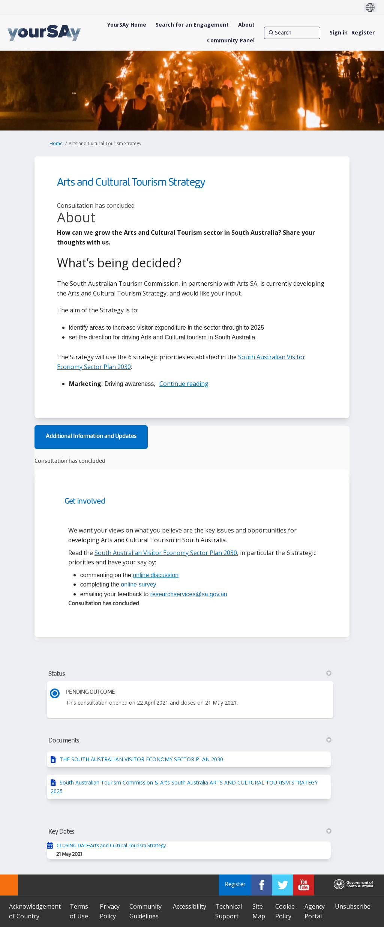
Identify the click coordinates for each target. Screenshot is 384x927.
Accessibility (189, 906)
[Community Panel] (230, 40)
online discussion (155, 575)
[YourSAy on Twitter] (282, 885)
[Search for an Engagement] (192, 25)
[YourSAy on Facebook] (261, 885)
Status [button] (190, 673)
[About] (246, 25)
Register (363, 32)
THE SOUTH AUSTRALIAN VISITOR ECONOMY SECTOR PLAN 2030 (141, 759)
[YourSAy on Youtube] (303, 885)
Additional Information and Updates (91, 437)
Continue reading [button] (183, 384)
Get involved (84, 502)
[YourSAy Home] (126, 25)
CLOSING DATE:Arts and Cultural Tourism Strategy (111, 845)
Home (56, 143)
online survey (138, 584)
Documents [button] (190, 740)
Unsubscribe (352, 906)
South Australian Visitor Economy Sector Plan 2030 (165, 553)
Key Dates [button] (190, 831)
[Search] (292, 33)
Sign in (339, 32)
